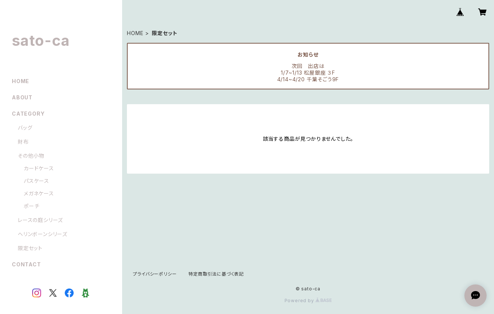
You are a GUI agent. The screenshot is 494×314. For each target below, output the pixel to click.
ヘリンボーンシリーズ (42, 234)
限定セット (30, 248)
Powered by (308, 300)
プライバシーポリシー (155, 274)
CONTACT (26, 264)
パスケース (36, 181)
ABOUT (22, 97)
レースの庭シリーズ (40, 220)
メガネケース (39, 193)
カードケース (39, 168)
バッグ (25, 127)
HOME (135, 33)
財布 (23, 142)
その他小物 (31, 156)
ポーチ (31, 206)
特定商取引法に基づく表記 (216, 274)
